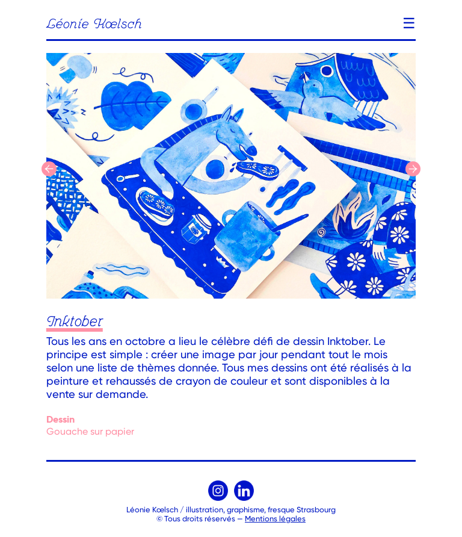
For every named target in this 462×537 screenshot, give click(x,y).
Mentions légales (275, 518)
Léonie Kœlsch (94, 25)
